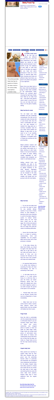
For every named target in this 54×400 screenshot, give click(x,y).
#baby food (24, 385)
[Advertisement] (27, 18)
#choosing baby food (31, 385)
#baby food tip (23, 387)
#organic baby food (30, 387)
